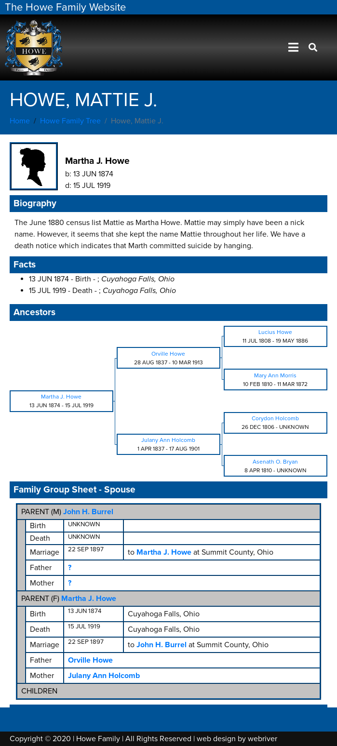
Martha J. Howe (88, 598)
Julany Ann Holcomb (104, 675)
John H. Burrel (88, 512)
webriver (262, 739)
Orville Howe (90, 660)
